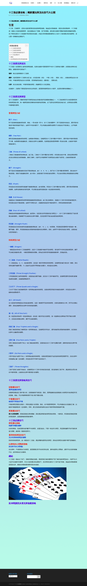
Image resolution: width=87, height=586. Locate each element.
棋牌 (51, 3)
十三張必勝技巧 (15, 55)
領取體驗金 (66, 3)
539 (55, 3)
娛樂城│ (20, 584)
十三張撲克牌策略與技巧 (18, 52)
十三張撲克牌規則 (16, 48)
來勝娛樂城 (22, 15)
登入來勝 (60, 3)
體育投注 (46, 3)
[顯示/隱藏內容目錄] (25, 45)
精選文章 (73, 3)
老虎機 (38, 3)
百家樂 (32, 3)
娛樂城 (27, 15)
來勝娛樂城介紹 (25, 3)
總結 (12, 57)
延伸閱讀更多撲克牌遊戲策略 (19, 59)
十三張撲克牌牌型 (16, 50)
